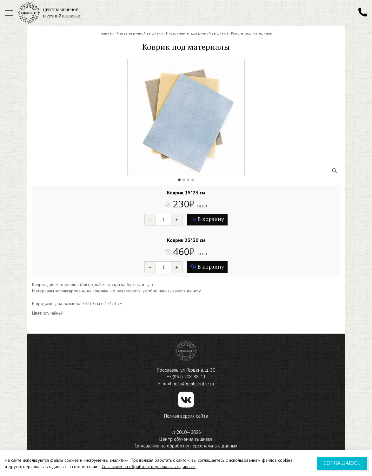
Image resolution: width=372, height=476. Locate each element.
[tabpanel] (186, 117)
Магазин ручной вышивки (140, 33)
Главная (106, 33)
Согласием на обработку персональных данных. (149, 466)
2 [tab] (184, 180)
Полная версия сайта (186, 416)
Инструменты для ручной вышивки (197, 33)
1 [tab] (179, 180)
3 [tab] (188, 180)
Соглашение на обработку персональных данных (186, 446)
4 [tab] (192, 180)
